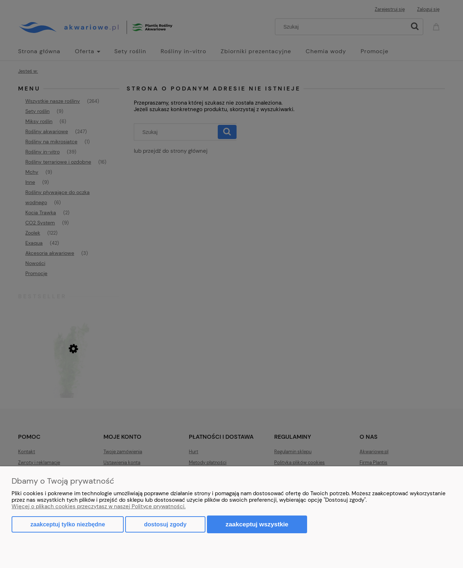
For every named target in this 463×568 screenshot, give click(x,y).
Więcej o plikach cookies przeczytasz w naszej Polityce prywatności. (99, 506)
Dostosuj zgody (165, 524)
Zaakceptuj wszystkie (257, 524)
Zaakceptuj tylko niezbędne (67, 524)
